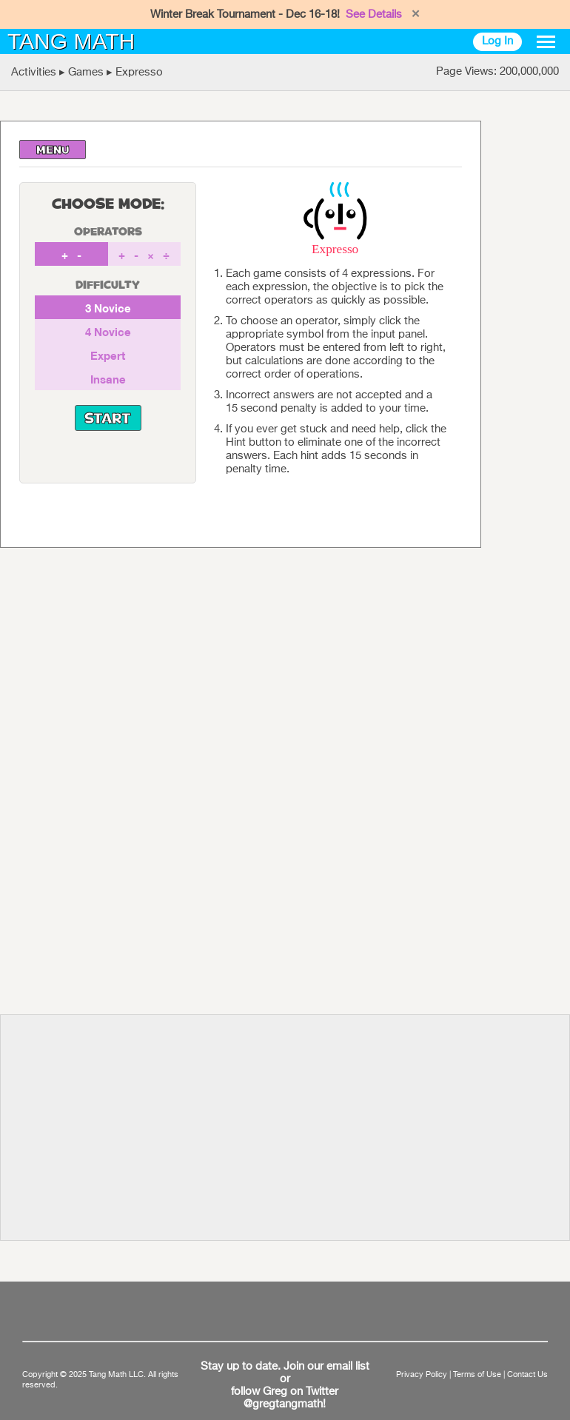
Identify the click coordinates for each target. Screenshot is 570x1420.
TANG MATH (71, 41)
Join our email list (326, 1367)
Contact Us (527, 1374)
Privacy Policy (421, 1374)
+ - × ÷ (144, 254)
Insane (108, 379)
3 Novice (108, 308)
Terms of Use (477, 1374)
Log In (497, 41)
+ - (71, 254)
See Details (374, 14)
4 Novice (108, 331)
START (107, 419)
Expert (107, 355)
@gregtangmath (283, 1404)
